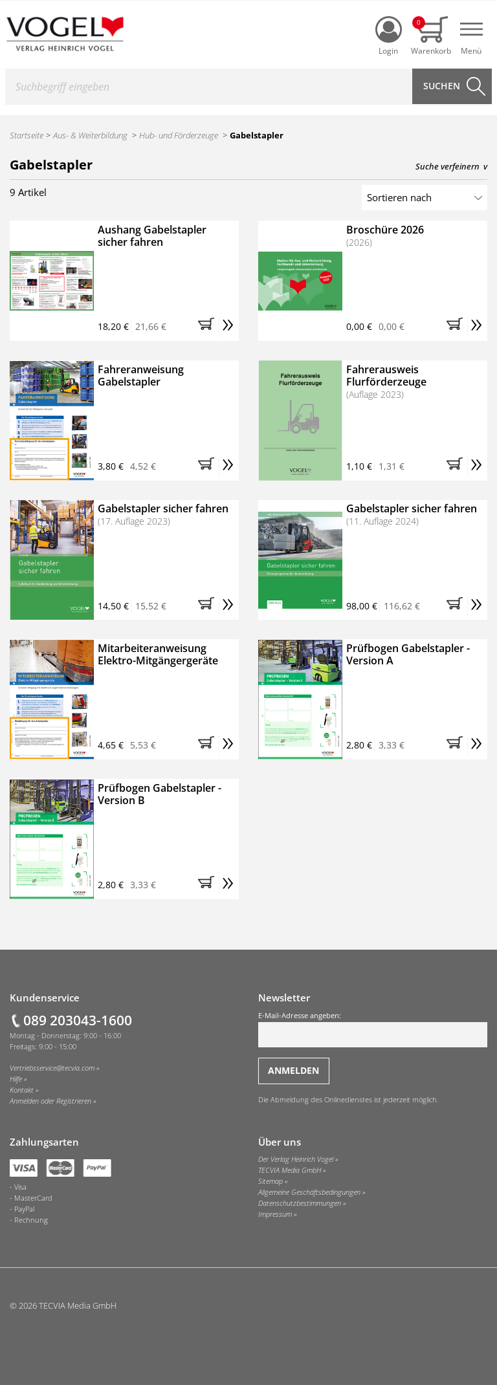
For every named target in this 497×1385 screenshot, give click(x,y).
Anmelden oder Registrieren (50, 1101)
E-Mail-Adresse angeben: (372, 1029)
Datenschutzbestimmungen (299, 1203)
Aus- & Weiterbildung (90, 135)
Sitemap (270, 1181)
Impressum (275, 1214)
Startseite (26, 135)
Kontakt (22, 1090)
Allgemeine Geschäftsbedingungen (309, 1192)
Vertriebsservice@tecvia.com (52, 1068)
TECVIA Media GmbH (289, 1170)
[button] (208, 327)
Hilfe (16, 1079)
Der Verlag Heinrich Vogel (295, 1159)
